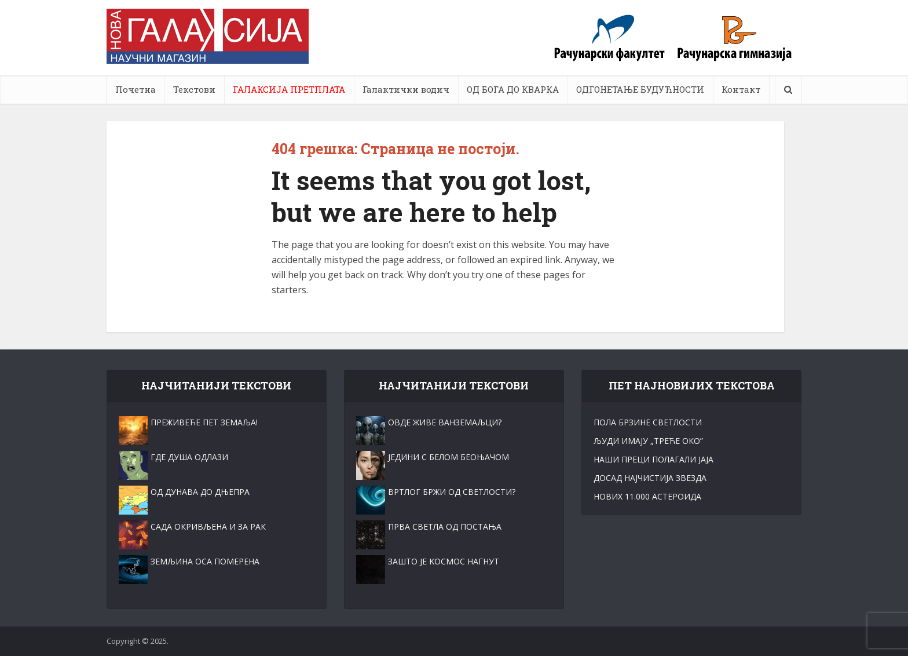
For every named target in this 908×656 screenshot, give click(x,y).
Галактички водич (406, 89)
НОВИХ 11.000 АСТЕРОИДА (647, 496)
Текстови (194, 89)
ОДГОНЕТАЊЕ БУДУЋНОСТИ (640, 89)
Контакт (741, 89)
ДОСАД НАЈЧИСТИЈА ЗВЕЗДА (650, 477)
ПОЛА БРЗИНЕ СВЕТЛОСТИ (648, 422)
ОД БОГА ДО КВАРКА (513, 89)
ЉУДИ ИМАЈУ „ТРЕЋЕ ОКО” (648, 440)
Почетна (135, 89)
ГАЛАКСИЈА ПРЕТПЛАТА (289, 89)
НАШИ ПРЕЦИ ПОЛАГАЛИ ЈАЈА (653, 459)
